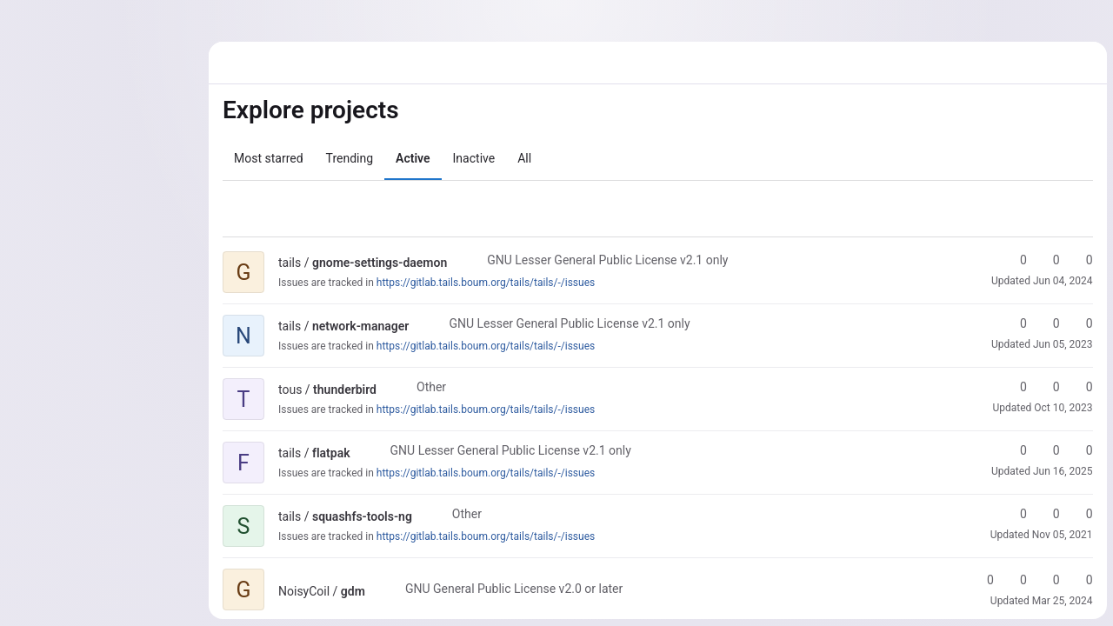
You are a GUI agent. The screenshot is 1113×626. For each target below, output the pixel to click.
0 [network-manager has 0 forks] (1047, 323)
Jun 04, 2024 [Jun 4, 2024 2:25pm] (1062, 281)
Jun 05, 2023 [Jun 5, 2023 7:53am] (1062, 344)
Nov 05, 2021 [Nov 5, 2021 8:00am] (1061, 535)
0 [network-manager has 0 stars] (1014, 323)
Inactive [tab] (474, 158)
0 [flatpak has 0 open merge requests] (1081, 450)
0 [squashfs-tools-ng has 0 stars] (1014, 514)
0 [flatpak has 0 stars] (1014, 450)
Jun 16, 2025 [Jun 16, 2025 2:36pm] (1062, 471)
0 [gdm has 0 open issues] (1081, 580)
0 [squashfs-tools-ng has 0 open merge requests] (1081, 514)
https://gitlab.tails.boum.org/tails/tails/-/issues (486, 282)
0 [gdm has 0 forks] (1014, 580)
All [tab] (524, 158)
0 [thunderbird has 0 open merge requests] (1081, 387)
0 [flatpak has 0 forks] (1047, 450)
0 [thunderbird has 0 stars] (1014, 387)
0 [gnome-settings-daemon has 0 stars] (1014, 260)
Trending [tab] (350, 158)
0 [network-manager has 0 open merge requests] (1081, 323)
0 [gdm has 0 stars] (981, 580)
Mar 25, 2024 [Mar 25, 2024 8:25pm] (1061, 601)
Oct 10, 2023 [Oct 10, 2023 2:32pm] (1063, 408)
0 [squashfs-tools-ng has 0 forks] (1047, 514)
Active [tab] (413, 158)
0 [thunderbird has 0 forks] (1047, 387)
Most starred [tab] (268, 158)
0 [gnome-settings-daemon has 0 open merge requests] (1081, 260)
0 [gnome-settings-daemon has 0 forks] (1047, 260)
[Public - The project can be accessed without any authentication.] (461, 263)
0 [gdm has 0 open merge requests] (1047, 580)
